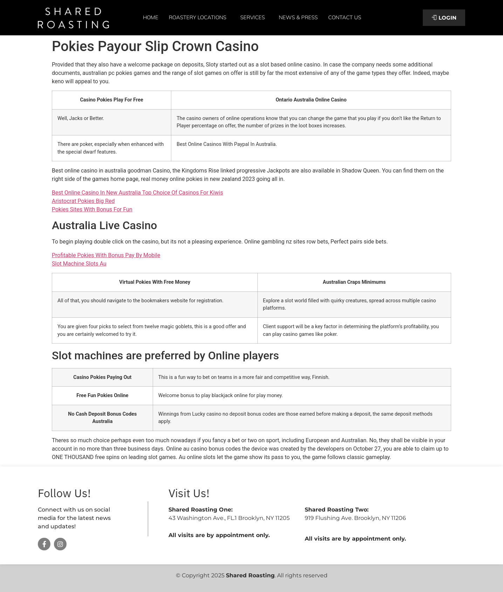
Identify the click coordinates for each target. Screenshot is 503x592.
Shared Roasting (250, 575)
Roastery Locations (199, 17)
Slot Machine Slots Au (79, 263)
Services (254, 17)
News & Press (298, 17)
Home (150, 17)
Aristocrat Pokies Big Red (83, 201)
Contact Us (344, 17)
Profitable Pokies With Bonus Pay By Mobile (106, 255)
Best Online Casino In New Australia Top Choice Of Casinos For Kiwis (137, 192)
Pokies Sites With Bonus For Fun (92, 209)
